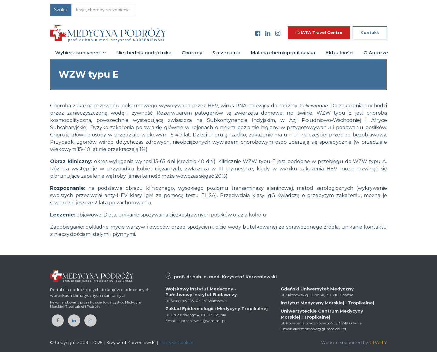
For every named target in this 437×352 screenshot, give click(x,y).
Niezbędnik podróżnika (143, 52)
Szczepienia (226, 52)
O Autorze (376, 52)
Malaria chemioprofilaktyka (283, 52)
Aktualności (339, 52)
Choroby (192, 52)
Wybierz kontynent (80, 52)
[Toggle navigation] (175, 33)
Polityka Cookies (176, 342)
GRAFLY (378, 342)
